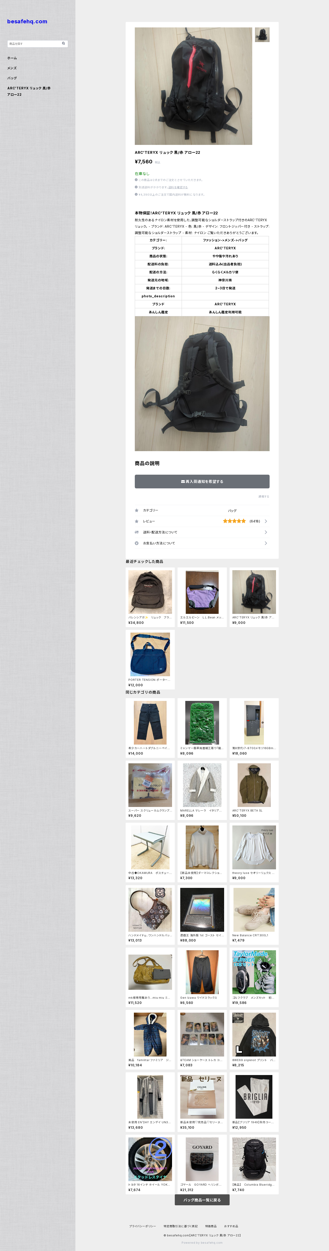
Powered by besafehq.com (202, 1242)
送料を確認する (178, 187)
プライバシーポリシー (142, 1226)
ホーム (12, 58)
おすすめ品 (231, 1226)
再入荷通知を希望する (202, 481)
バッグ (232, 511)
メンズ (12, 68)
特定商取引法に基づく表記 (181, 1226)
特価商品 (211, 1226)
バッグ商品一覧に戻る (202, 1200)
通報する (264, 496)
